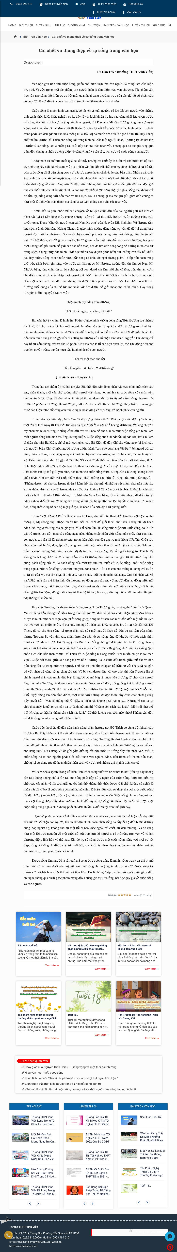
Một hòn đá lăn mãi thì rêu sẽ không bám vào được (134, 947)
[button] (29, 1203)
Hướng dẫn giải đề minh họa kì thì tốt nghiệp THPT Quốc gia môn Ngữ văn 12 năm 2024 (98, 1120)
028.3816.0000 (32, 1237)
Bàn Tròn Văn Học (116, 25)
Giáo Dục (159, 25)
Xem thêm (50, 965)
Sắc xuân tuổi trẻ (27, 945)
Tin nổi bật (34, 1106)
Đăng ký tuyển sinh (56, 4)
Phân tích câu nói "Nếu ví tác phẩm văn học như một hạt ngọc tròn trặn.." (71, 1078)
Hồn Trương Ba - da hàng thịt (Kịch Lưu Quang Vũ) (138, 1016)
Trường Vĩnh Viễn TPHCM (150, 1232)
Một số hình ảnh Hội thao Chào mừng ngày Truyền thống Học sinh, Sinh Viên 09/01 (42, 1138)
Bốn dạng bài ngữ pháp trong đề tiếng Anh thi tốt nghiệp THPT (98, 1190)
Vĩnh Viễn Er (134, 12)
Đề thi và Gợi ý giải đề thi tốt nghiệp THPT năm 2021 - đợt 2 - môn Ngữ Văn (98, 1173)
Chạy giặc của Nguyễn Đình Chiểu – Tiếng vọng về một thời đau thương (71, 1067)
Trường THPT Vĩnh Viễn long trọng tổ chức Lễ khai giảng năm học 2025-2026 (43, 1120)
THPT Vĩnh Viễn (107, 4)
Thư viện (94, 25)
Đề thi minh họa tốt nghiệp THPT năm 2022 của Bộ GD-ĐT (98, 1138)
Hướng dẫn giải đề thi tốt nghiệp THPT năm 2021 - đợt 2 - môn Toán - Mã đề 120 (98, 1155)
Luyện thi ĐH (141, 25)
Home (12, 25)
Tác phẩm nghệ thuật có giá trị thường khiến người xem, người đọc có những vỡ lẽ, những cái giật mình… (38, 1016)
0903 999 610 (24, 4)
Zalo (82, 4)
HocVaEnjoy (135, 4)
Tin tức (60, 25)
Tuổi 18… (73, 1014)
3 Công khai (76, 25)
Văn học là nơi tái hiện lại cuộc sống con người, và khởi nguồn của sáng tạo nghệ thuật (80, 1089)
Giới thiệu (26, 25)
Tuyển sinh (44, 25)
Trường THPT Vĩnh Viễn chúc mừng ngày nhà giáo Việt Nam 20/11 (43, 1155)
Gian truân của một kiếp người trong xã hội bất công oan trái (63, 1083)
